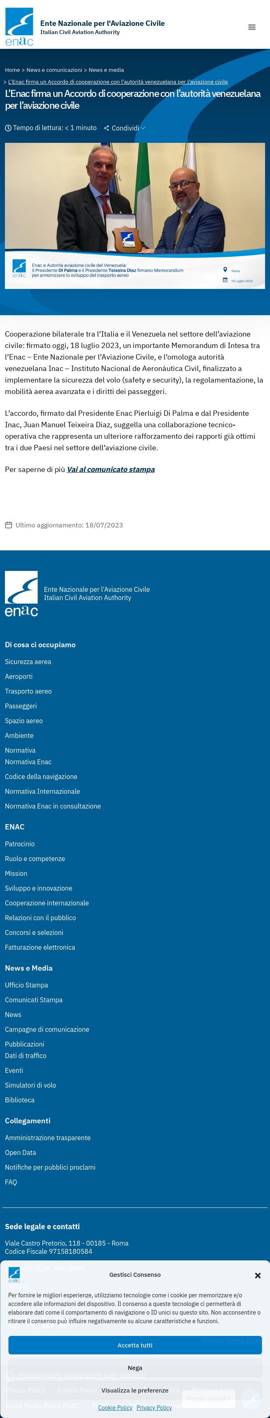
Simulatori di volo (30, 1085)
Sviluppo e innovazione (38, 888)
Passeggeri (21, 706)
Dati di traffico (25, 1055)
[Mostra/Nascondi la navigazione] (252, 27)
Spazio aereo (24, 721)
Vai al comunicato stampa (111, 469)
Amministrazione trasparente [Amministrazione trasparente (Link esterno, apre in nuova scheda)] (48, 1138)
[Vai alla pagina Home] (12, 69)
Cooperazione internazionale (47, 903)
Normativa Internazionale (42, 791)
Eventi (14, 1070)
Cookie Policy (115, 1407)
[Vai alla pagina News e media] (106, 69)
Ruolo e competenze (35, 858)
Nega (135, 1368)
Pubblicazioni (24, 1044)
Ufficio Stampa (26, 985)
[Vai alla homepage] (85, 27)
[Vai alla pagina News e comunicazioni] (55, 69)
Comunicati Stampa (33, 1000)
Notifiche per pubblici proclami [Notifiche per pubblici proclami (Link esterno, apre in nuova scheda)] (50, 1167)
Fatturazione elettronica (40, 947)
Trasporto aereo (28, 691)
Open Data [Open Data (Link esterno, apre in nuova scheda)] (20, 1152)
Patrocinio (20, 844)
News (13, 1014)
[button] (258, 1275)
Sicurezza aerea (28, 661)
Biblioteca (20, 1100)
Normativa (20, 750)
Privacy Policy (154, 1407)
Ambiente (19, 735)
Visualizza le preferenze (135, 1390)
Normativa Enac (28, 762)
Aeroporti (19, 676)
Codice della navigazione (41, 776)
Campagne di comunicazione (47, 1029)
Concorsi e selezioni (34, 932)
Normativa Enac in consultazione (53, 806)
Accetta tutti (135, 1345)
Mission (16, 873)
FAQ (11, 1182)
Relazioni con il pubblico (40, 918)
